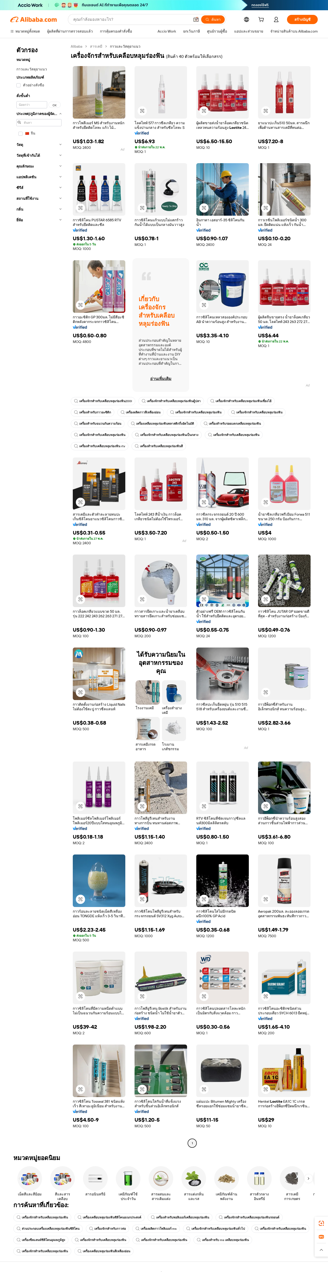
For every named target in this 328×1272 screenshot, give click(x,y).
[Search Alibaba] (131, 19)
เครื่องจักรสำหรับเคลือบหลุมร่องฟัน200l (103, 401)
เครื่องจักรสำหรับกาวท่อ (107, 1229)
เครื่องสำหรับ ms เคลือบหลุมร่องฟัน (223, 1240)
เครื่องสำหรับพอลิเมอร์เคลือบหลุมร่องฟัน (180, 1217)
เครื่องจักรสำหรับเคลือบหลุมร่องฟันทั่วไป (215, 1229)
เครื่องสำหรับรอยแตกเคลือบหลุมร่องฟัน (232, 424)
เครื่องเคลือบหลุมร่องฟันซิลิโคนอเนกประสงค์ (109, 1217)
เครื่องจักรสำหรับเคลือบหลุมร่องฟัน (195, 412)
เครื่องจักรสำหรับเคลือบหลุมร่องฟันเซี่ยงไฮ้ (240, 401)
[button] (196, 19)
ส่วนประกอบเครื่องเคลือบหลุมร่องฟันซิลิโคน (48, 1229)
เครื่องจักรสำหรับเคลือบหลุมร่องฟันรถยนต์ (249, 1217)
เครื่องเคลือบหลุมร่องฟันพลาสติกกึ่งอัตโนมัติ (162, 424)
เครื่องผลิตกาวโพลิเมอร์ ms (156, 1229)
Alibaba (76, 46)
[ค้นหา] (213, 19)
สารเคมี (96, 46)
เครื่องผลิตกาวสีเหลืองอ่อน (140, 412)
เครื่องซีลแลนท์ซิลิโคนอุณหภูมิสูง (41, 1240)
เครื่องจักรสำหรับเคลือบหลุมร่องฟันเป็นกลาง (166, 435)
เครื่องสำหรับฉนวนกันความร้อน (97, 424)
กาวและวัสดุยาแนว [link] (125, 46)
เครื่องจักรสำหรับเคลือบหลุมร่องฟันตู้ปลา (171, 401)
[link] (321, 1223)
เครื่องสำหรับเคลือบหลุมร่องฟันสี (159, 446)
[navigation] (39, 595)
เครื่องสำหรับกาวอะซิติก (92, 412)
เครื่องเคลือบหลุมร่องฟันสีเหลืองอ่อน (104, 1251)
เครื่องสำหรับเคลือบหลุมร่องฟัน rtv (99, 446)
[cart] (262, 20)
